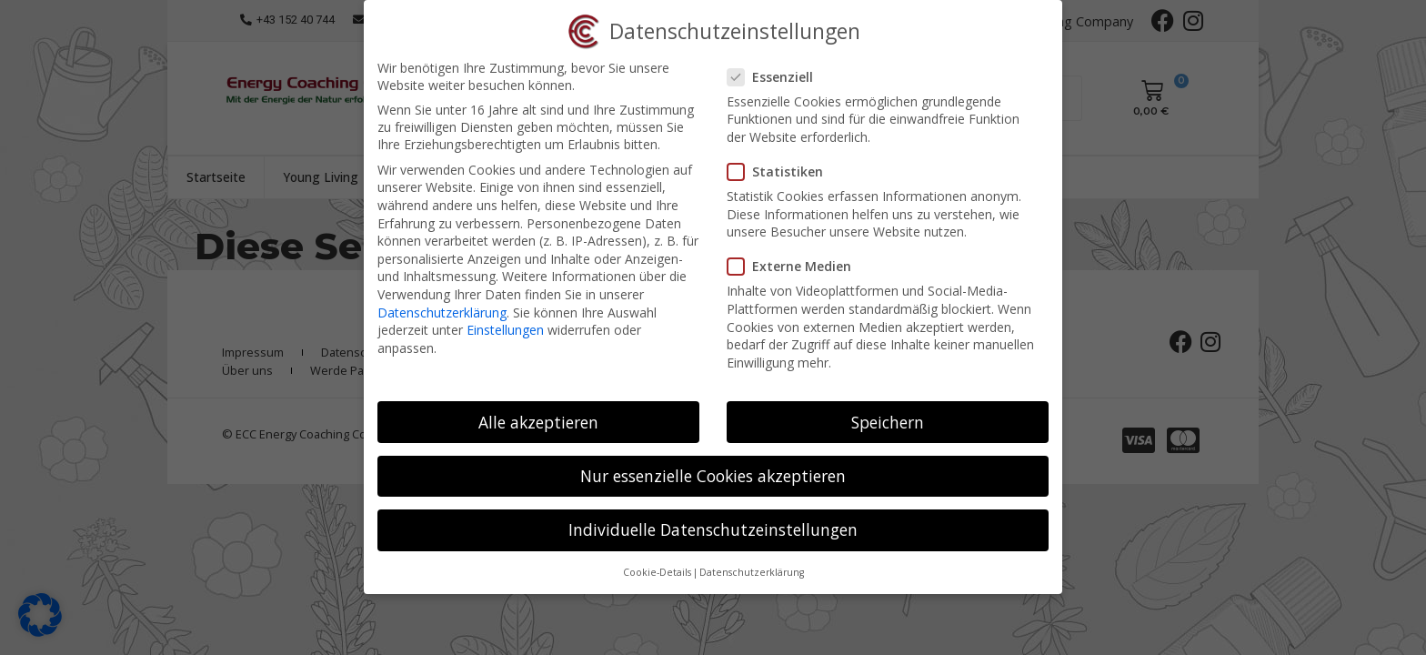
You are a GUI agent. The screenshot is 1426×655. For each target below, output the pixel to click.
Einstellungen (505, 329)
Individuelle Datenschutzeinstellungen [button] (713, 529)
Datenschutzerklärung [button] (751, 572)
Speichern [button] (887, 422)
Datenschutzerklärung (442, 312)
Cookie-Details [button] (657, 572)
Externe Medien (795, 266)
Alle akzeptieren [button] (538, 422)
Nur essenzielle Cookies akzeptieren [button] (713, 476)
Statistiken (781, 171)
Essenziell (776, 77)
